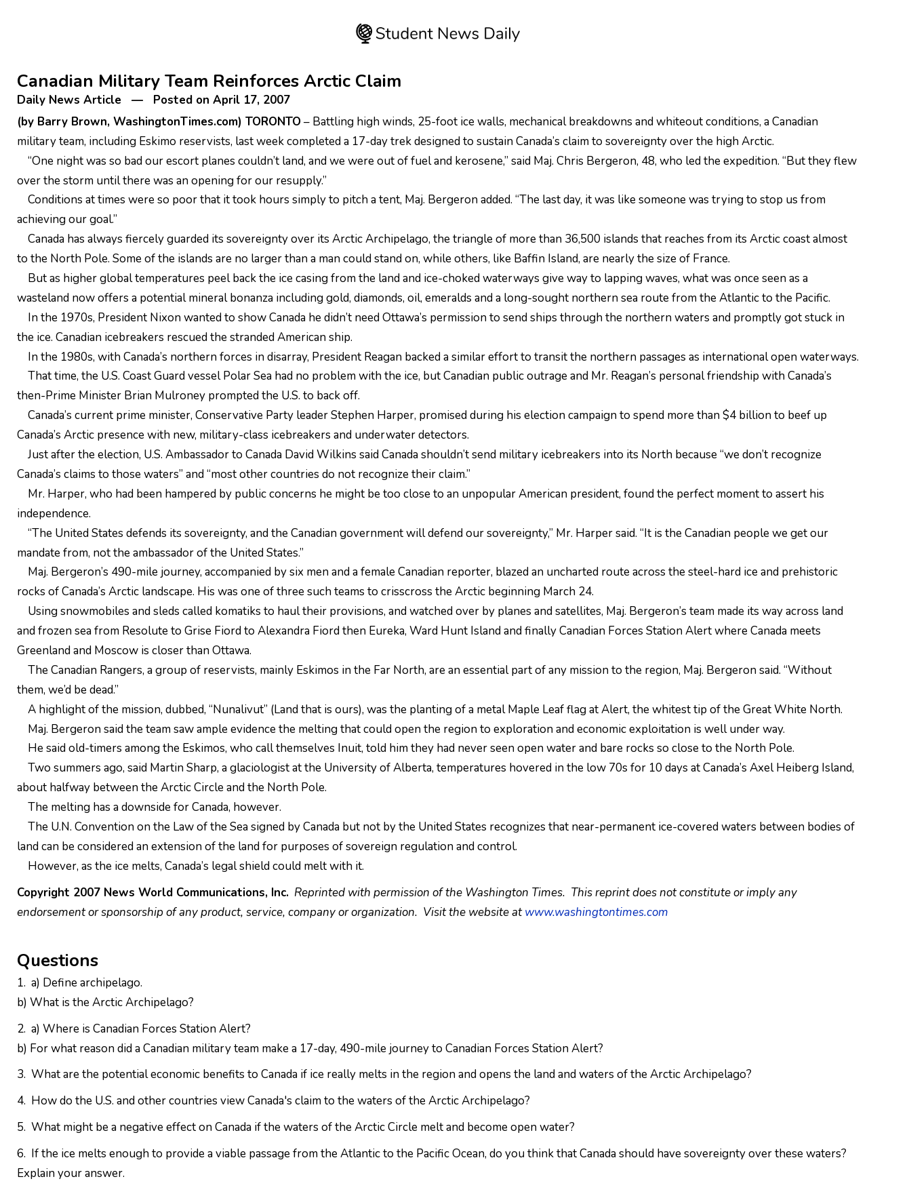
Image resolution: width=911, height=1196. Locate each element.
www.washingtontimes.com (596, 912)
